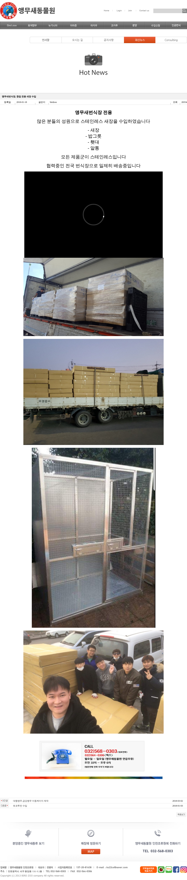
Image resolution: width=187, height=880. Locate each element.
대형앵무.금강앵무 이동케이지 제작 (30, 801)
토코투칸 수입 (20, 805)
